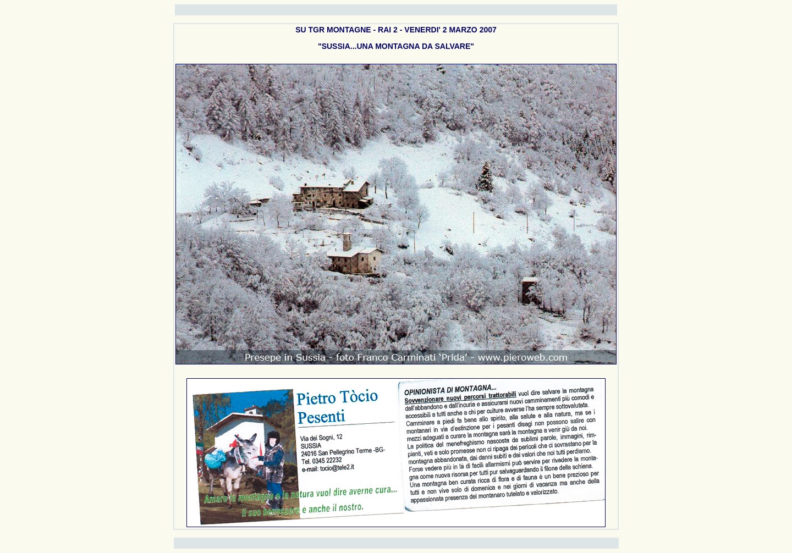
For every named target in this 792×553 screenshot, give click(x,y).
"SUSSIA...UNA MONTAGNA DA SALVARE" (396, 46)
